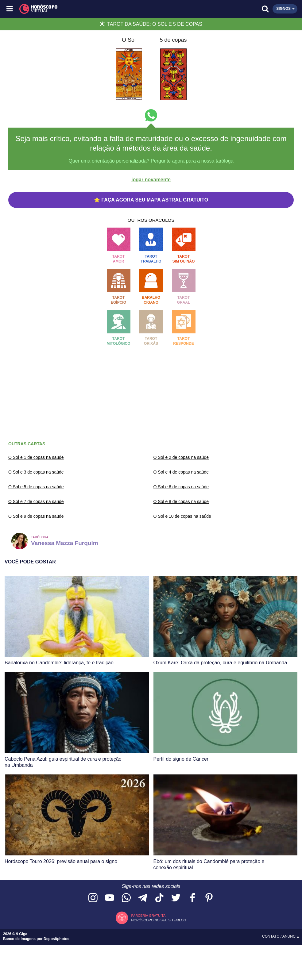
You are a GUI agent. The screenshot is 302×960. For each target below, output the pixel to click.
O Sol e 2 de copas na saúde (181, 457)
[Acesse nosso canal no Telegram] (142, 898)
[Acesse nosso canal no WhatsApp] (126, 898)
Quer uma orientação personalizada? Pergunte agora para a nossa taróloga (150, 160)
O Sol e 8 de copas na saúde (181, 501)
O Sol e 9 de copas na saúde (36, 516)
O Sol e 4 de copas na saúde (181, 472)
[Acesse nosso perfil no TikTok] (159, 898)
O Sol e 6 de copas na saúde (181, 486)
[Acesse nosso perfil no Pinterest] (209, 898)
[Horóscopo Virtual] (81, 9)
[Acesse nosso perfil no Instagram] (93, 898)
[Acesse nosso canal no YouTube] (109, 898)
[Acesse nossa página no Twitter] (176, 898)
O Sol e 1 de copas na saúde (36, 457)
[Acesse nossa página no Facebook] (192, 898)
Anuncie (290, 936)
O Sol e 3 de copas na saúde (36, 472)
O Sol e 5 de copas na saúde (36, 486)
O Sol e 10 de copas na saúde (182, 516)
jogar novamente (151, 179)
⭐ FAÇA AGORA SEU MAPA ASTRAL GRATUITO (151, 199)
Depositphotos (56, 939)
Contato (271, 936)
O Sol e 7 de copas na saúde (36, 501)
